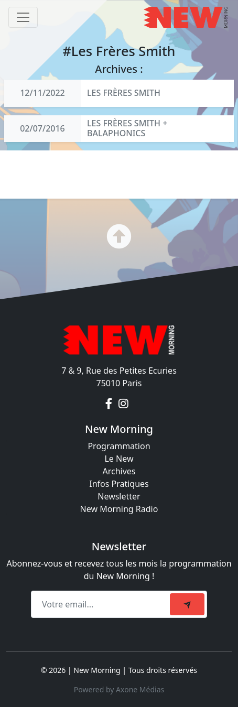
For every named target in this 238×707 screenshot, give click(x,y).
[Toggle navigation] (23, 17)
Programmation (119, 446)
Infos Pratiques (119, 484)
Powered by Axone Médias (119, 689)
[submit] (187, 604)
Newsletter (119, 496)
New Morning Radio (119, 509)
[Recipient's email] (102, 604)
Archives (118, 471)
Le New (118, 458)
